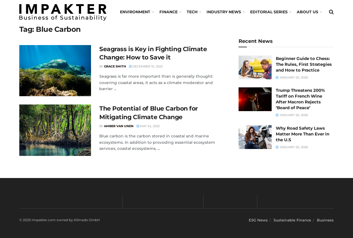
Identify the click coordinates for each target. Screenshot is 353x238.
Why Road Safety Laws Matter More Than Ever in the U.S (302, 133)
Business (325, 220)
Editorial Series (269, 11)
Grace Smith (115, 66)
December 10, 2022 (146, 66)
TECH (192, 11)
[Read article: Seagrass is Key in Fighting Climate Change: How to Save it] (55, 70)
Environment (135, 11)
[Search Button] (331, 12)
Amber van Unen (118, 126)
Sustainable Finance (292, 220)
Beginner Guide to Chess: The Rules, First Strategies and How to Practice (304, 64)
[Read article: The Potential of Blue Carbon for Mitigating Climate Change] (55, 130)
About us (307, 11)
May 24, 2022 (148, 126)
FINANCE (168, 11)
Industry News (224, 11)
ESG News (258, 220)
